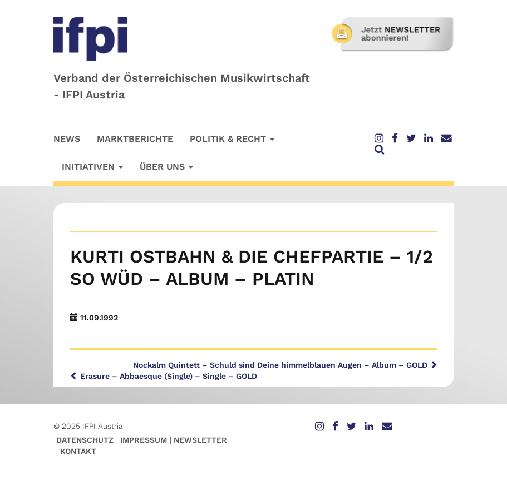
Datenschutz (85, 439)
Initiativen (92, 166)
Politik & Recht (232, 138)
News (66, 138)
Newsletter (200, 439)
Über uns (166, 166)
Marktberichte (135, 138)
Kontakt (78, 451)
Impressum (143, 439)
